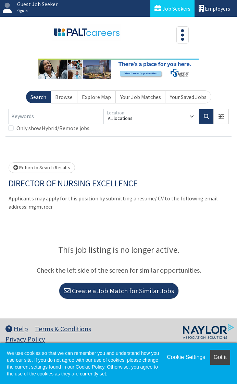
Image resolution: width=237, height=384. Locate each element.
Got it (220, 357)
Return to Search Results (41, 167)
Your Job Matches (140, 97)
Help (16, 328)
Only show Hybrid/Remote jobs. (53, 128)
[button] (221, 116)
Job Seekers (172, 8)
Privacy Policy (25, 339)
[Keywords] (55, 116)
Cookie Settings (186, 357)
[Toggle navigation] (182, 35)
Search (38, 97)
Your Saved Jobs (188, 97)
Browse (64, 97)
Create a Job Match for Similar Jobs (119, 290)
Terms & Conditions (63, 328)
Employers (214, 8)
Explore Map (96, 97)
